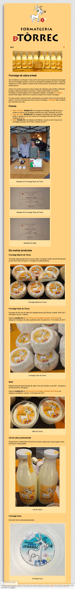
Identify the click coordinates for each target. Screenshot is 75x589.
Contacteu (51, 100)
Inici (12, 47)
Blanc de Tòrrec (18, 110)
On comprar (58, 93)
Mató (14, 120)
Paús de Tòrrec (18, 114)
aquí (52, 586)
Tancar (13, 587)
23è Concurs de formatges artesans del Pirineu (41, 318)
